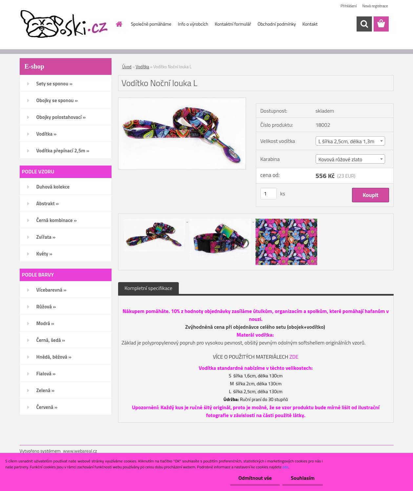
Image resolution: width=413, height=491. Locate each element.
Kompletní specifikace (149, 288)
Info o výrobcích (193, 23)
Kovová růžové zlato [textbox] (340, 159)
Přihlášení (349, 6)
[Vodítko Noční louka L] (182, 100)
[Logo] (65, 24)
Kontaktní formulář (233, 23)
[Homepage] (118, 24)
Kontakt (310, 23)
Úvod (127, 66)
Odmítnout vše (255, 478)
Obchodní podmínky (277, 23)
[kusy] (268, 193)
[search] (364, 24)
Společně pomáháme (151, 23)
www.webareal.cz (80, 450)
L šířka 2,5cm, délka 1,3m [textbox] (347, 141)
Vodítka (142, 66)
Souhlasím (303, 478)
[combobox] (350, 140)
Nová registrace (375, 6)
